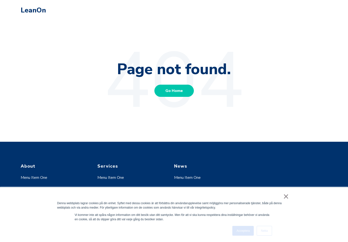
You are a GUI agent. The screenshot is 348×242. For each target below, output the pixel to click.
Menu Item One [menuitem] (34, 177)
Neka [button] (264, 230)
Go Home (174, 90)
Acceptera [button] (243, 230)
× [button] (286, 196)
